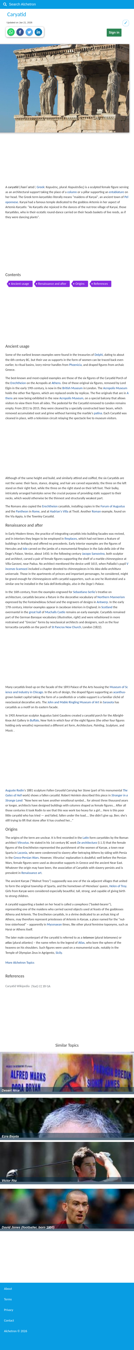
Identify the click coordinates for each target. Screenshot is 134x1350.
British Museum (72, 388)
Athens (56, 383)
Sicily (59, 953)
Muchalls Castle (55, 612)
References (101, 284)
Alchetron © (15, 1331)
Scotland (106, 607)
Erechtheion (18, 383)
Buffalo (34, 720)
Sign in (114, 32)
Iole (25, 549)
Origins (79, 284)
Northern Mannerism (111, 597)
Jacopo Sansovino (93, 554)
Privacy (8, 1310)
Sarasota (108, 702)
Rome (36, 511)
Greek (40, 187)
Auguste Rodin (14, 790)
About (8, 1289)
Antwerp (102, 602)
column (72, 192)
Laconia (22, 853)
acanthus (119, 692)
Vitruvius (23, 843)
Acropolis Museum (115, 388)
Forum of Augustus (113, 506)
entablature (116, 192)
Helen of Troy (117, 886)
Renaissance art (31, 873)
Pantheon (22, 511)
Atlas (81, 943)
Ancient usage (20, 284)
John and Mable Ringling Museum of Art (73, 702)
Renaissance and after (52, 284)
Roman (96, 511)
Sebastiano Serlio (84, 592)
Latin (86, 838)
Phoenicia (75, 365)
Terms (8, 1299)
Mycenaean (54, 924)
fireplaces (70, 539)
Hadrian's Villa (59, 511)
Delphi (99, 355)
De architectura (87, 843)
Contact (9, 1320)
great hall (35, 612)
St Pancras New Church (66, 627)
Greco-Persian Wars (26, 858)
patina (98, 413)
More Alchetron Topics (19, 963)
